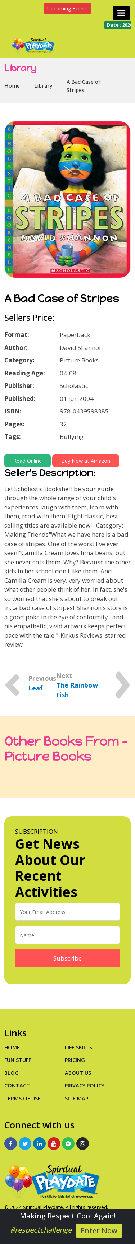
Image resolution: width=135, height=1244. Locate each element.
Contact (17, 1085)
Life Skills (78, 1047)
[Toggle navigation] (121, 13)
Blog (11, 1072)
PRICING (75, 1059)
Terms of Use (22, 1098)
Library (43, 85)
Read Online (27, 460)
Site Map (76, 1098)
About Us (78, 1072)
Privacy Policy (84, 1085)
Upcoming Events (67, 8)
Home (12, 85)
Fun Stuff (17, 1059)
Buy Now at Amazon (85, 460)
